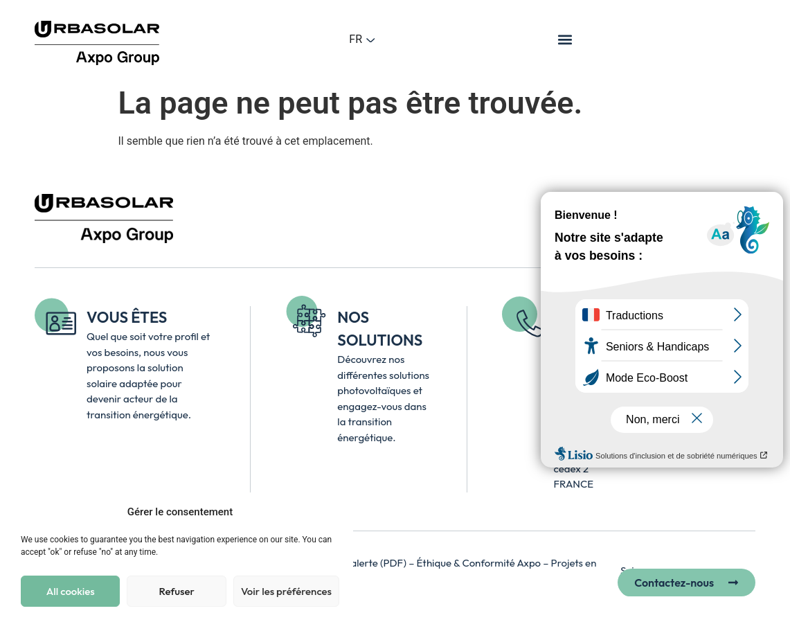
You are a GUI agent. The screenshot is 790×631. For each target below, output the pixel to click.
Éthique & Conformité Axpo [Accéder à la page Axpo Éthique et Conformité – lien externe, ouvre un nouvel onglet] (480, 562)
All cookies (70, 591)
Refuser (176, 591)
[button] (565, 39)
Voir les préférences (286, 591)
